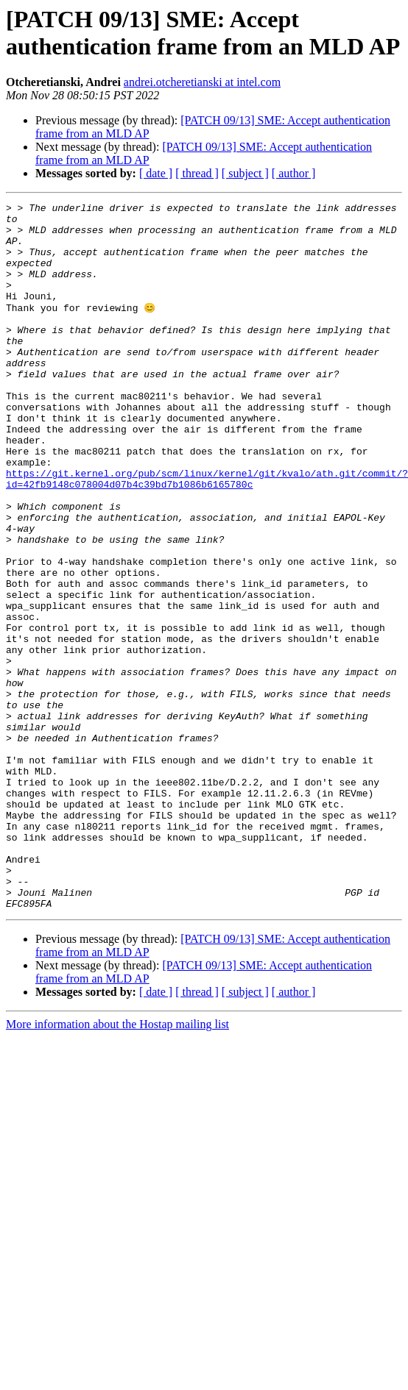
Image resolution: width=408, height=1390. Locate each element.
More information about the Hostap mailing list (117, 1164)
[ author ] (294, 173)
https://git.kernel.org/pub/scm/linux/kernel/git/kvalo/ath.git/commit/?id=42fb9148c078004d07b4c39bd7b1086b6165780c (207, 534)
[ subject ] (245, 173)
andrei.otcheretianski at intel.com (202, 82)
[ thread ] (197, 173)
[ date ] (155, 173)
